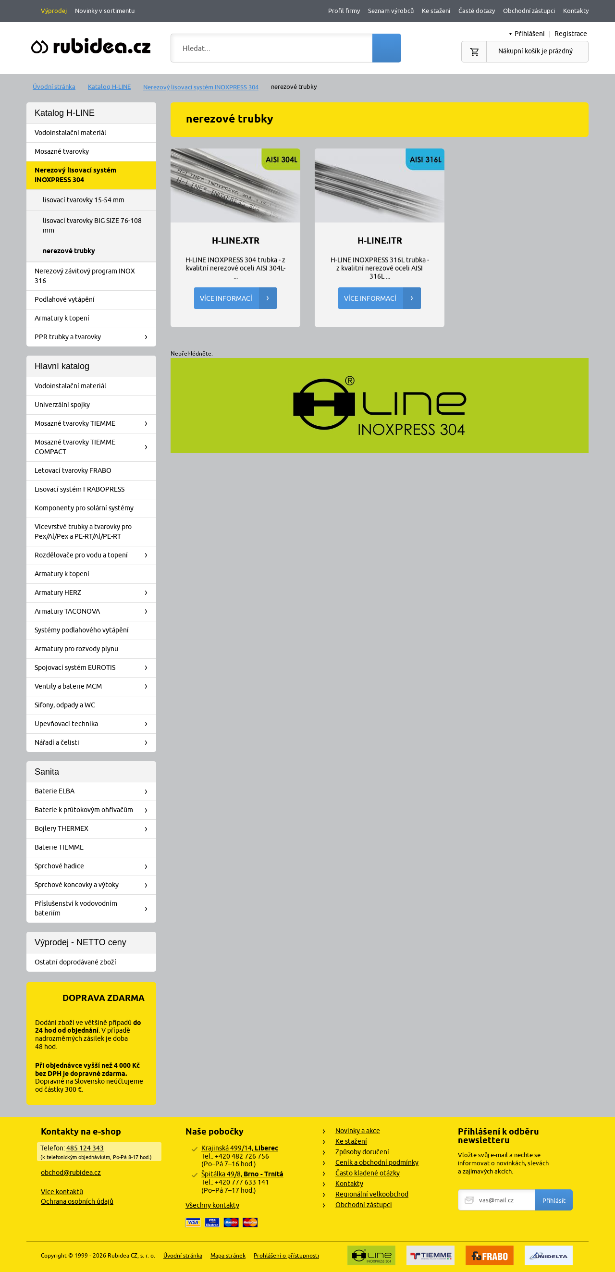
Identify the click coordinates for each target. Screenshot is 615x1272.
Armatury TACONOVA (94, 612)
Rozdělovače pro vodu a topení (94, 555)
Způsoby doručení (362, 1152)
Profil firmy (344, 10)
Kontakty (576, 10)
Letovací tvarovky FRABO (94, 471)
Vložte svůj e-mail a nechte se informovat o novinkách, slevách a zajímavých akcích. (503, 1163)
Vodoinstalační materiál (94, 133)
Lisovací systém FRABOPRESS (94, 490)
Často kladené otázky (367, 1173)
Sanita (47, 772)
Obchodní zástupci (529, 10)
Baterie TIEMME (94, 848)
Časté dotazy (476, 10)
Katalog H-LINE (109, 86)
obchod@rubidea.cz (71, 1172)
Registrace (570, 33)
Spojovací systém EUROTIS (94, 668)
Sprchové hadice (94, 866)
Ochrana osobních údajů (77, 1201)
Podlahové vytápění (94, 300)
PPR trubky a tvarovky (94, 337)
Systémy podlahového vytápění (94, 630)
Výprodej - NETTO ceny (80, 942)
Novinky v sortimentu (105, 10)
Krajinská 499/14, (239, 1148)
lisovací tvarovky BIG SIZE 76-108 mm (92, 225)
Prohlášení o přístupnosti (286, 1255)
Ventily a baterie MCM (94, 687)
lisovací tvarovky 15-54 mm (83, 200)
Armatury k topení (94, 318)
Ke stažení (436, 10)
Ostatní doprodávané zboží (94, 962)
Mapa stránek (228, 1255)
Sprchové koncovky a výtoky (94, 885)
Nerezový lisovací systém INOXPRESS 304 (200, 87)
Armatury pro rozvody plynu (94, 649)
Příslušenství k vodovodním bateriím (94, 908)
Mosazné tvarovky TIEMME (94, 424)
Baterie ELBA (94, 791)
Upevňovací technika (94, 724)
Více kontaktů (62, 1192)
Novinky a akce (357, 1131)
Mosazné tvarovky (94, 152)
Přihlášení (530, 33)
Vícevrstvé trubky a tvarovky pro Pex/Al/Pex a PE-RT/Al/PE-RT (94, 531)
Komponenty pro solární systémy (94, 508)
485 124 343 (85, 1148)
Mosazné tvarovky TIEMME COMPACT (94, 447)
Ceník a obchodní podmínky (376, 1162)
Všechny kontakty (212, 1205)
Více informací (238, 298)
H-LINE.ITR (379, 241)
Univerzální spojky (94, 405)
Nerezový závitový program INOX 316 (94, 275)
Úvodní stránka (54, 86)
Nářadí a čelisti (94, 743)
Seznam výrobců (391, 10)
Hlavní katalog (62, 366)
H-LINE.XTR (235, 241)
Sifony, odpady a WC (94, 705)
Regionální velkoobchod (371, 1194)
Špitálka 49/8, (242, 1174)
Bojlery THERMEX (94, 829)
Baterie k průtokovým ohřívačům (94, 810)
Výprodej (54, 10)
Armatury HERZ (94, 593)
